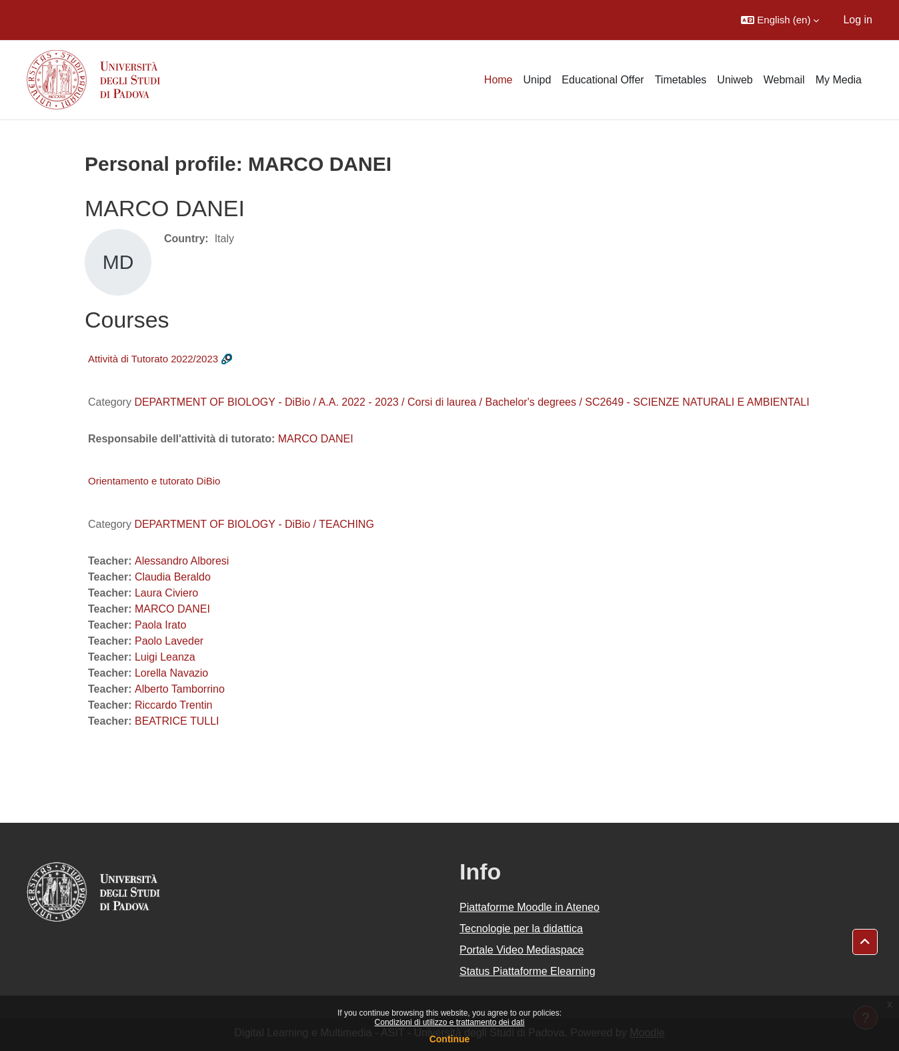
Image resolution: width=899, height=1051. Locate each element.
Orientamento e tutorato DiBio (154, 480)
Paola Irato (160, 625)
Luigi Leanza (165, 657)
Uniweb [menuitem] (734, 79)
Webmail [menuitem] (784, 79)
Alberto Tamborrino (180, 689)
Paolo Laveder (169, 641)
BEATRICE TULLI (177, 721)
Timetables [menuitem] (681, 79)
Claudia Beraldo (173, 577)
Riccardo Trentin (174, 705)
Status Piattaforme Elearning (528, 971)
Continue (449, 1039)
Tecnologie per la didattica (521, 928)
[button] (780, 20)
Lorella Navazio (171, 673)
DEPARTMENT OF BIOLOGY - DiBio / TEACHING (253, 524)
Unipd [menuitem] (538, 79)
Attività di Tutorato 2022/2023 (153, 358)
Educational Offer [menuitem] (603, 79)
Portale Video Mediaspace (522, 950)
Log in (857, 19)
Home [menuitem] (498, 79)
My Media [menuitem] (839, 79)
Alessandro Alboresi (182, 561)
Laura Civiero (166, 593)
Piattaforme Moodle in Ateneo (530, 907)
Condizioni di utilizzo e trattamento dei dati (450, 1022)
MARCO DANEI (315, 438)
